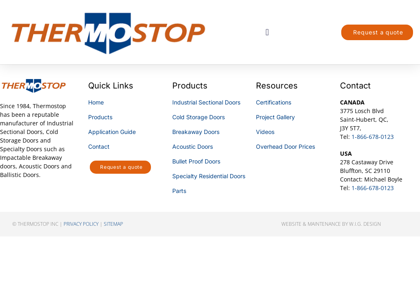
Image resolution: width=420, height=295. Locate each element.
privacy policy (81, 223)
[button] (267, 32)
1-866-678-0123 (373, 137)
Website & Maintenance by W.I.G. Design (331, 223)
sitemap (113, 223)
